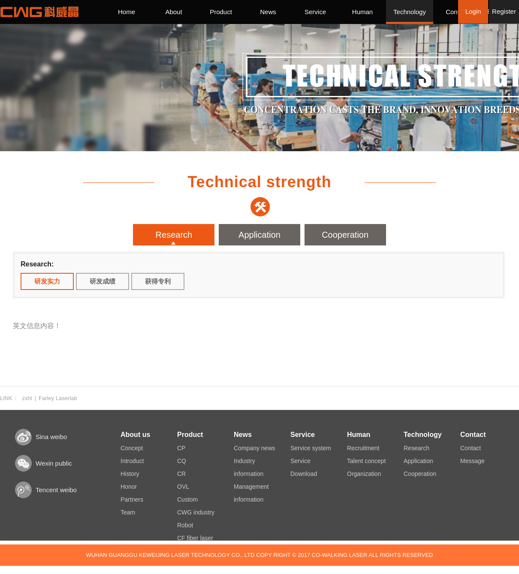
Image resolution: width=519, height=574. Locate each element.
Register (504, 11)
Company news (254, 448)
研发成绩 (102, 281)
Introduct (132, 460)
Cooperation (345, 234)
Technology (409, 11)
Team (128, 512)
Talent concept (366, 460)
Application (259, 234)
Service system (310, 448)
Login (473, 11)
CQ (181, 460)
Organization (364, 473)
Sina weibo (51, 436)
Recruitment (363, 448)
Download (303, 473)
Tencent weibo (56, 489)
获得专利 (158, 281)
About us (135, 434)
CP (181, 448)
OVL (183, 486)
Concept (132, 448)
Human (362, 11)
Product (221, 11)
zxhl (27, 398)
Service (315, 11)
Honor (129, 486)
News (268, 11)
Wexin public (54, 463)
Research (174, 234)
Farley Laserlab (58, 398)
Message (472, 460)
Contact (457, 11)
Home (126, 11)
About (173, 11)
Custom (187, 499)
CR (181, 473)
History (130, 473)
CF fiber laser (195, 538)
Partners (132, 499)
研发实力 (47, 281)
